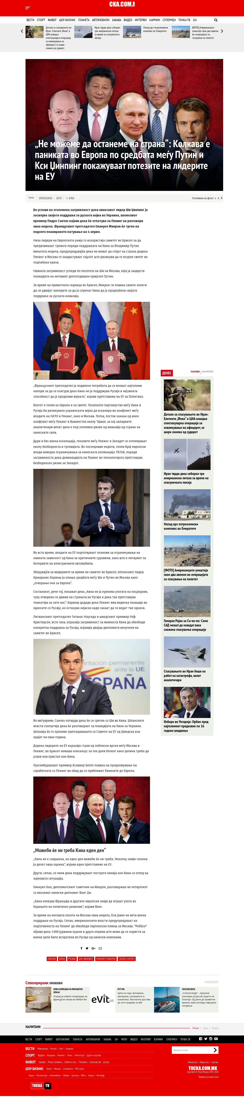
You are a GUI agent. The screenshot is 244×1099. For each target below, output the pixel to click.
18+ (195, 20)
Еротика (75, 1078)
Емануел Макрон (106, 962)
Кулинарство (95, 1064)
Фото (124, 1042)
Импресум (192, 1065)
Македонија (43, 1051)
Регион (53, 1051)
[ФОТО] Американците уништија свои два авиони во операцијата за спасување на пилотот (205, 33)
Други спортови (94, 1058)
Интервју (141, 20)
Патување (83, 1064)
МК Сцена (79, 1071)
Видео (128, 20)
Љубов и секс (70, 1064)
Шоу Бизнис (34, 1071)
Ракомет (61, 1058)
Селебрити (68, 1071)
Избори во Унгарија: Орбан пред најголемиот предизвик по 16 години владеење (186, 732)
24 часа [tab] (195, 1031)
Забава (116, 20)
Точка (30, 198)
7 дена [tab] (205, 1031)
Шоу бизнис (67, 20)
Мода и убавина (55, 1064)
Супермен (169, 20)
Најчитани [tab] (205, 372)
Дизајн (106, 1064)
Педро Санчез (127, 962)
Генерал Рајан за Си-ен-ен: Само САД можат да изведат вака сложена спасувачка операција (186, 629)
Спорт (41, 20)
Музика (57, 1071)
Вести (30, 20)
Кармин (154, 20)
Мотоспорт (79, 1058)
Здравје (42, 1064)
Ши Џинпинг (86, 962)
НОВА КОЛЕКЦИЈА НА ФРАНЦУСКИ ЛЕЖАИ (67, 995)
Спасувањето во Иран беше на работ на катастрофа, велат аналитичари (185, 681)
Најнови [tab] (190, 372)
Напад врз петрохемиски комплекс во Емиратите (155, 29)
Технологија (41, 1078)
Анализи (69, 1051)
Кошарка (51, 1058)
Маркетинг (204, 1065)
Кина (62, 962)
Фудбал (41, 1058)
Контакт (215, 1065)
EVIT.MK (123, 992)
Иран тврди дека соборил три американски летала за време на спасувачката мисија (107, 33)
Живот (52, 20)
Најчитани (34, 1030)
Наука (31, 1078)
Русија (72, 962)
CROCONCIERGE (192, 992)
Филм (49, 1071)
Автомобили (100, 20)
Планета (83, 20)
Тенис (69, 1058)
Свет (61, 1051)
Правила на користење (208, 1079)
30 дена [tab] (215, 1031)
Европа (52, 962)
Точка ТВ (184, 20)
